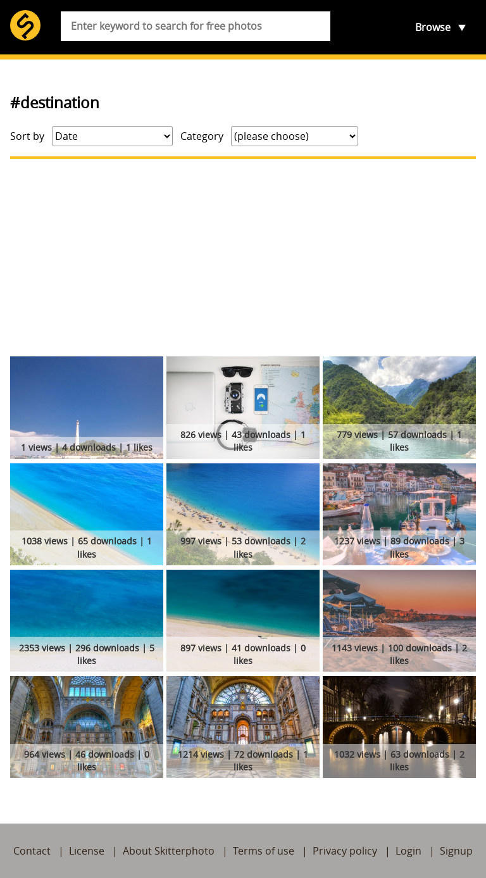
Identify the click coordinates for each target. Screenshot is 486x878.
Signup (456, 851)
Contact (32, 851)
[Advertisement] (243, 257)
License (86, 851)
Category (201, 136)
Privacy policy (345, 851)
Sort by (27, 136)
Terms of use (263, 851)
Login (408, 851)
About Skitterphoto (169, 851)
